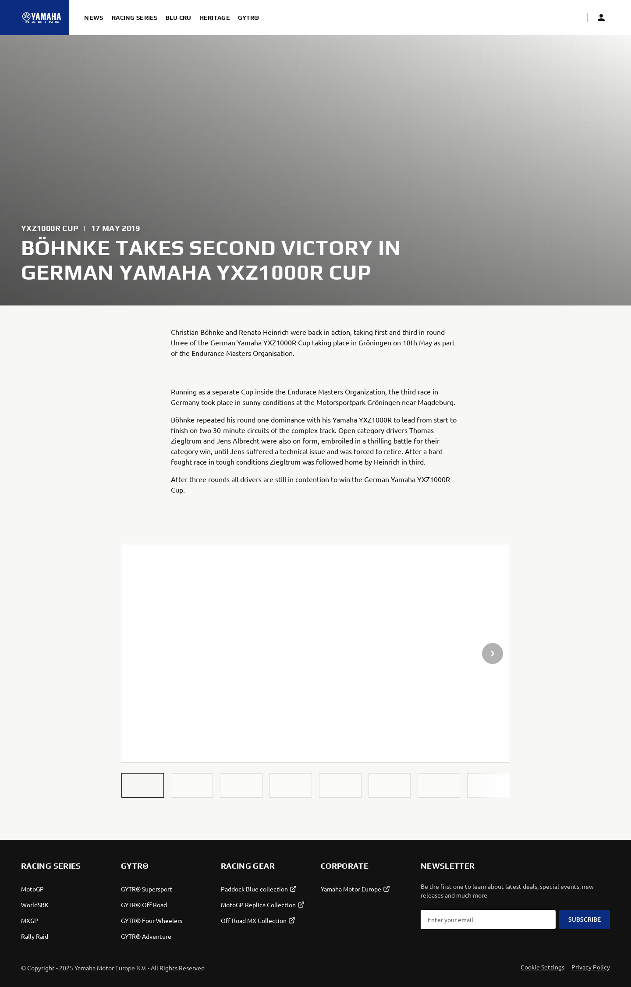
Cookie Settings (542, 967)
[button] (142, 785)
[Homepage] (41, 17)
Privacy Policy (590, 967)
